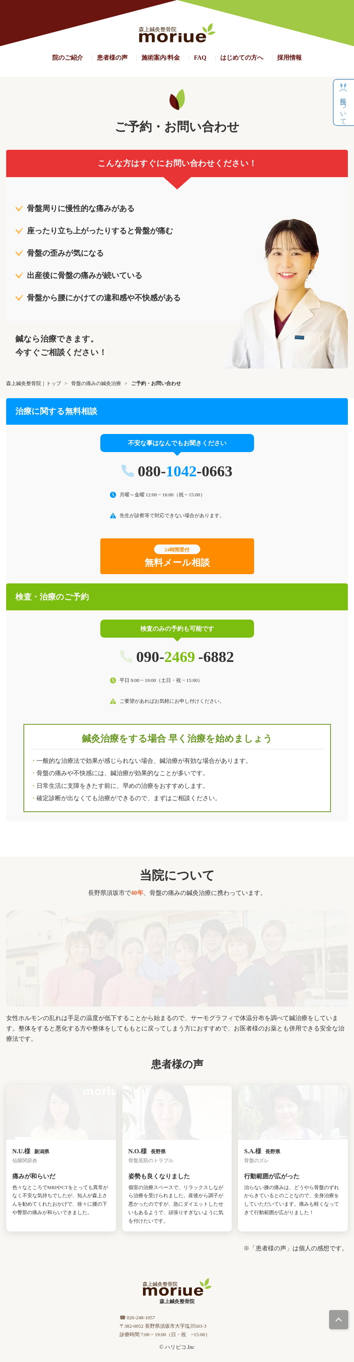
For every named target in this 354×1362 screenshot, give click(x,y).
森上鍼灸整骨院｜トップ (33, 383)
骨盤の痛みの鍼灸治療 (96, 383)
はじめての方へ (241, 57)
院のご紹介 (67, 57)
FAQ (200, 57)
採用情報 (289, 57)
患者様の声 (112, 57)
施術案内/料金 (160, 57)
